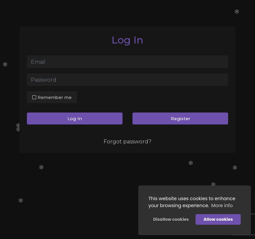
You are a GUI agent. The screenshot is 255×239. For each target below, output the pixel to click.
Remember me (52, 97)
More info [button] (222, 205)
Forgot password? (127, 141)
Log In (74, 118)
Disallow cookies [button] (171, 219)
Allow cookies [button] (218, 219)
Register (180, 118)
